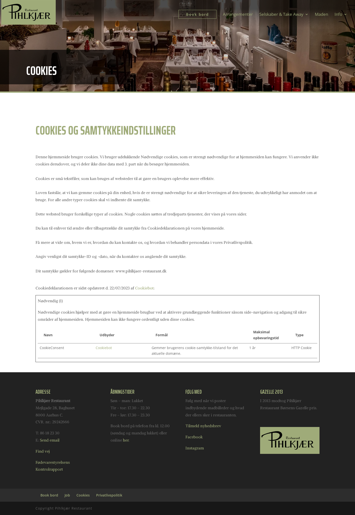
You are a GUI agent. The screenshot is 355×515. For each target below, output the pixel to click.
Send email (49, 440)
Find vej (43, 451)
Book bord (49, 495)
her (126, 440)
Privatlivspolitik (109, 495)
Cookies (83, 495)
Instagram (194, 447)
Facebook (194, 436)
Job (67, 495)
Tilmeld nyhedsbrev (203, 425)
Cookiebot (144, 287)
